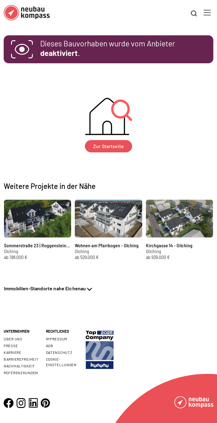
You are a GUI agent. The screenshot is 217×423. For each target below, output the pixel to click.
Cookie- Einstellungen (61, 362)
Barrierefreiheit (21, 359)
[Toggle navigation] (207, 12)
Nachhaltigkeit (19, 366)
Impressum (56, 339)
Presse (11, 345)
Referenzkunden (21, 372)
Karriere (12, 352)
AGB (49, 345)
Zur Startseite (108, 146)
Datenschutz (59, 352)
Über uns (13, 339)
